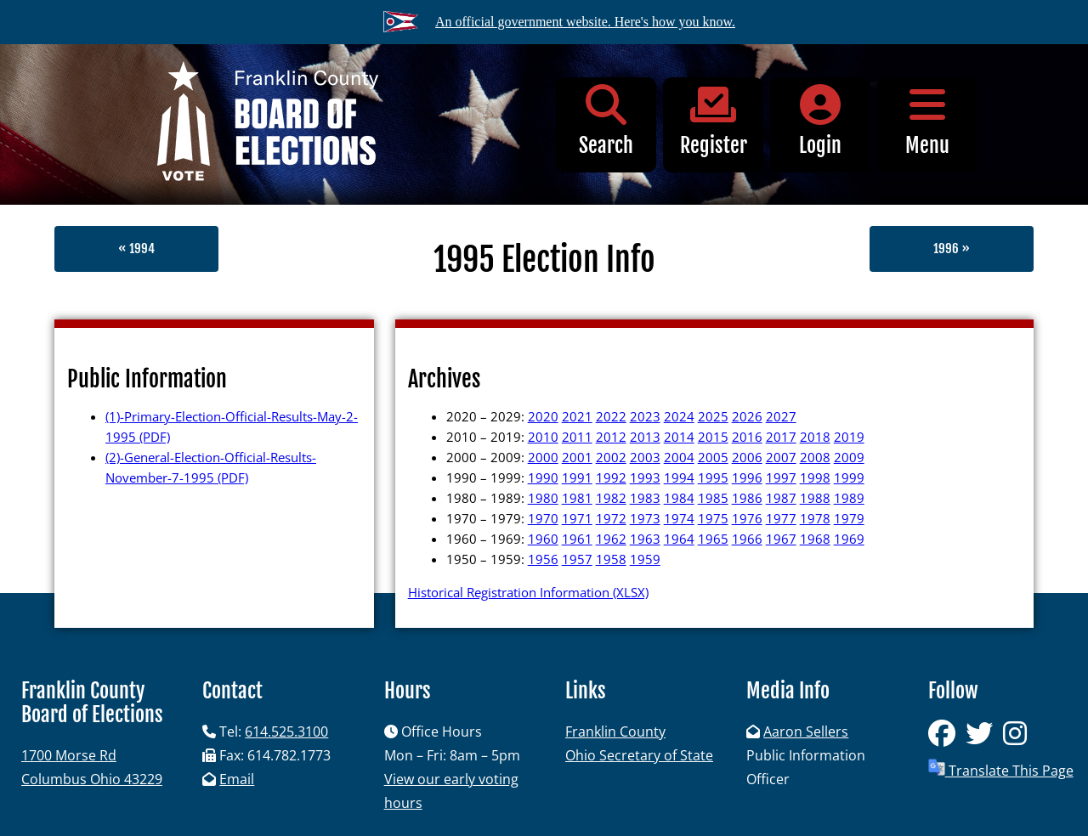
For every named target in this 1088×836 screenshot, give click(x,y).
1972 (611, 518)
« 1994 (136, 248)
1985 (713, 497)
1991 (577, 477)
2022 (611, 416)
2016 (747, 436)
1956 (543, 559)
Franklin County (615, 731)
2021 (577, 416)
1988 (815, 497)
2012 (611, 436)
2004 (679, 457)
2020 (543, 416)
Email (236, 779)
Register (713, 121)
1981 (577, 497)
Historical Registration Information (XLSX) (528, 592)
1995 (713, 477)
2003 (645, 457)
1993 (645, 477)
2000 (543, 457)
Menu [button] (927, 121)
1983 (645, 497)
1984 (679, 497)
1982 (611, 497)
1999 (849, 477)
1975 (713, 518)
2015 (713, 436)
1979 (849, 518)
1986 (747, 497)
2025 (713, 416)
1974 (679, 518)
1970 (543, 518)
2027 (781, 416)
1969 (849, 538)
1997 (781, 477)
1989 (849, 497)
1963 (645, 538)
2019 (849, 436)
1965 (713, 538)
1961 (577, 538)
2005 (713, 457)
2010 (543, 436)
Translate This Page (1001, 769)
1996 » (951, 248)
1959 (645, 559)
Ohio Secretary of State (639, 755)
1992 (611, 477)
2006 (747, 457)
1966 (747, 538)
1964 (679, 538)
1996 (747, 477)
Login (820, 121)
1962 (611, 538)
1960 (543, 538)
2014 (679, 436)
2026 (747, 416)
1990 (543, 477)
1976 (747, 518)
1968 (815, 538)
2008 (815, 457)
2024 (679, 416)
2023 (645, 416)
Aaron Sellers (805, 731)
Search (606, 121)
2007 (781, 457)
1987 (781, 497)
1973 (645, 518)
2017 (781, 436)
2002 (611, 457)
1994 (679, 477)
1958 (611, 559)
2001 (577, 457)
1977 (781, 518)
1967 (781, 538)
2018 (815, 436)
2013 (645, 436)
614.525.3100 (286, 731)
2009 (849, 457)
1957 (577, 559)
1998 (815, 477)
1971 (577, 518)
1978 (815, 518)
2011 (577, 436)
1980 (543, 497)
